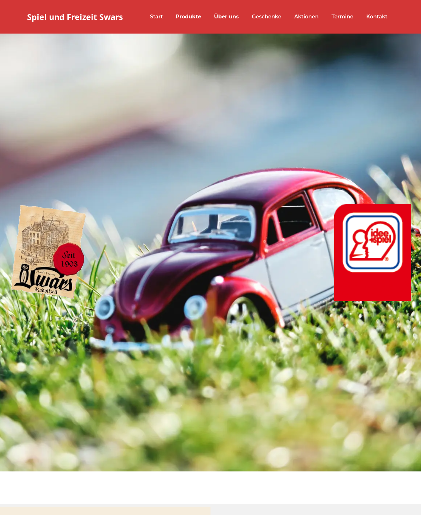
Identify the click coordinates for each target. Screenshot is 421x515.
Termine (342, 17)
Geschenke (266, 17)
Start (156, 17)
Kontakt (376, 17)
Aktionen (306, 17)
